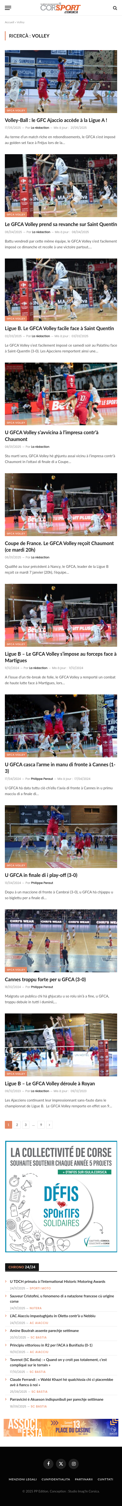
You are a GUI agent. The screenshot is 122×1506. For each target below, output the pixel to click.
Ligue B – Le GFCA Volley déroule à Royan (50, 1083)
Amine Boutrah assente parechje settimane (44, 1330)
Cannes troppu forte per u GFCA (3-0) (45, 979)
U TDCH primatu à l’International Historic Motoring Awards (57, 1281)
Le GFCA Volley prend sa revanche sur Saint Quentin (61, 224)
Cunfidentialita (56, 1479)
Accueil (9, 22)
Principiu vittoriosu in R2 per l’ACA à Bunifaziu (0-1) (51, 1345)
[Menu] (8, 7)
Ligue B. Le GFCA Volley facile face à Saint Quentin (59, 328)
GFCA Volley (16, 110)
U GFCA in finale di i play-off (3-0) (41, 875)
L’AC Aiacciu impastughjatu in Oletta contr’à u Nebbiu (53, 1316)
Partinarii (84, 1479)
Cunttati (105, 1479)
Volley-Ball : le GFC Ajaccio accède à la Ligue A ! (56, 120)
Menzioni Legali (23, 1479)
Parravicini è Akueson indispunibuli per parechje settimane (57, 1399)
